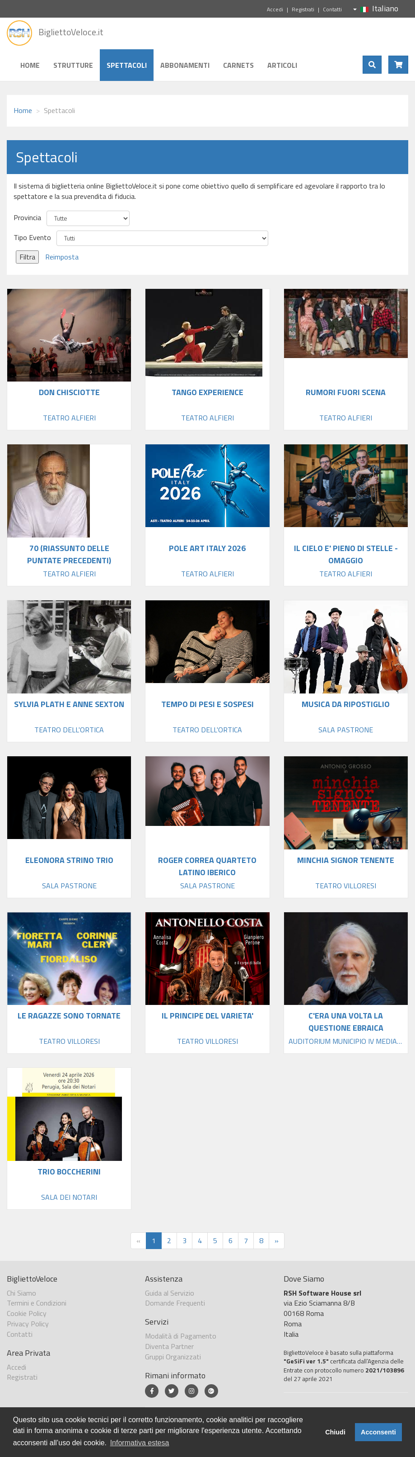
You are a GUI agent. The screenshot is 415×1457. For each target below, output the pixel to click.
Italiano (375, 8)
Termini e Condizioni (36, 1302)
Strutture (73, 65)
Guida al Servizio (169, 1292)
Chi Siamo (21, 1292)
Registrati (303, 9)
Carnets (238, 65)
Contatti (332, 9)
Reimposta (62, 256)
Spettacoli (127, 65)
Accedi (275, 9)
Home (30, 65)
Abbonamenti (185, 65)
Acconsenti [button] (378, 1432)
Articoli (282, 65)
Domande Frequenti (175, 1302)
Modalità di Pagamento (180, 1335)
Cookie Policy (27, 1313)
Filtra (27, 256)
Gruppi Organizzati (173, 1356)
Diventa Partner (169, 1346)
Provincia (27, 217)
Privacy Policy (28, 1323)
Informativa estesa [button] (139, 1443)
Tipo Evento (32, 237)
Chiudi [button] (335, 1432)
